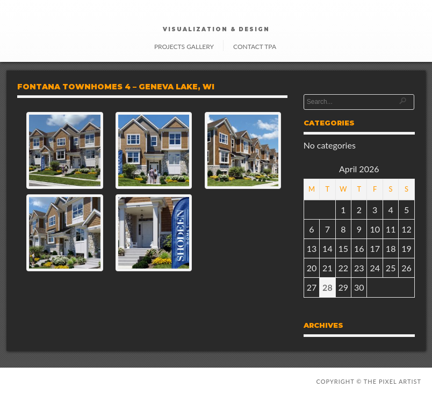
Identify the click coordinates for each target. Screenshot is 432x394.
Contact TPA (254, 47)
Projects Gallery (184, 47)
